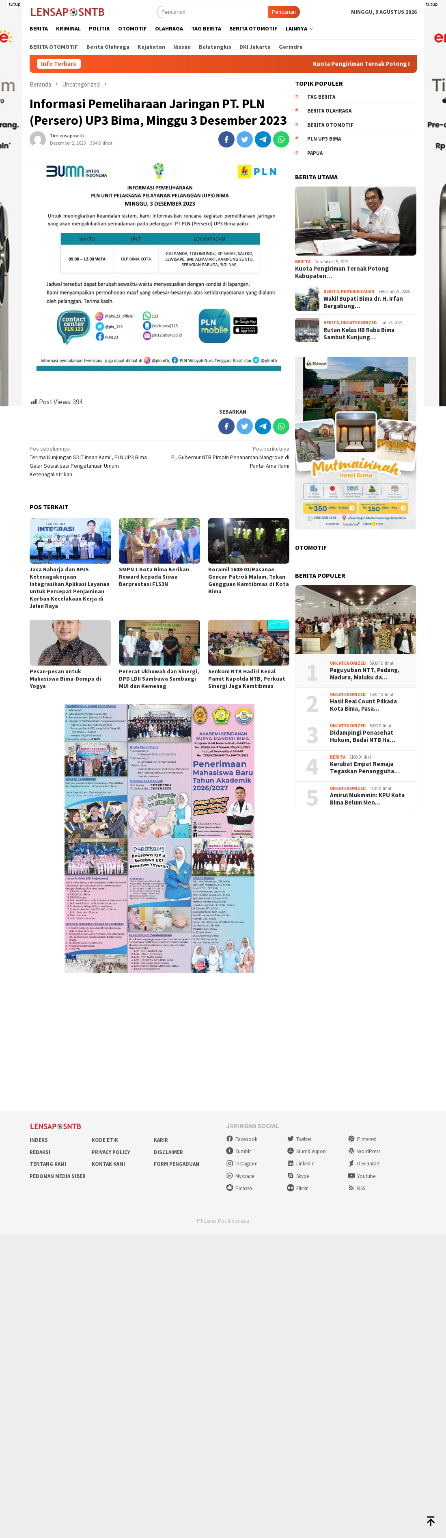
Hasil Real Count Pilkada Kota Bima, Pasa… (363, 705)
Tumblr (238, 1151)
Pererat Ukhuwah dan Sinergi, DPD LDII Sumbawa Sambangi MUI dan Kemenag (159, 679)
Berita (302, 262)
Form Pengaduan (176, 1164)
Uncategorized (359, 322)
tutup (14, 4)
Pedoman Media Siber (58, 1176)
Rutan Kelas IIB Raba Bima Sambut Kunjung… (358, 333)
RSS (356, 1188)
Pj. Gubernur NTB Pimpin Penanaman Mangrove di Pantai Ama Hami (227, 457)
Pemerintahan (358, 291)
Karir (161, 1140)
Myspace (240, 1176)
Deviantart (364, 1163)
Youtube (361, 1176)
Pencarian (284, 11)
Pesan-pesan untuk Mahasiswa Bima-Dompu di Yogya (65, 679)
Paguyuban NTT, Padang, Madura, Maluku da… (365, 673)
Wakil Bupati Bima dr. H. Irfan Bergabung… (363, 302)
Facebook (241, 1139)
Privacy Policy (111, 1152)
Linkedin (301, 1163)
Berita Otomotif (330, 124)
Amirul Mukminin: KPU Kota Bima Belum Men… (367, 799)
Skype (298, 1176)
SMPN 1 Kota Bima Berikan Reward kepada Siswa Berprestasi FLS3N (154, 577)
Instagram (242, 1163)
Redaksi (40, 1152)
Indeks (39, 1140)
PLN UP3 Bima (324, 138)
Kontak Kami (108, 1164)
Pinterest (362, 1139)
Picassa (239, 1188)
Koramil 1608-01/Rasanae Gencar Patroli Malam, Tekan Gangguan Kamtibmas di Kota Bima (248, 580)
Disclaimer (168, 1152)
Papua (315, 153)
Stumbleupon (306, 1151)
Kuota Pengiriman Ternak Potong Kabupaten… (342, 272)
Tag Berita (321, 96)
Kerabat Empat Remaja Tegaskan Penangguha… (365, 767)
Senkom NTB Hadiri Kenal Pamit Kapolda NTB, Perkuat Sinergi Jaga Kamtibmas (246, 679)
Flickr (297, 1188)
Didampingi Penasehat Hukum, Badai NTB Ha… (362, 736)
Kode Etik (105, 1140)
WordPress (364, 1151)
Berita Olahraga (329, 110)
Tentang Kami (48, 1164)
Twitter (299, 1139)
